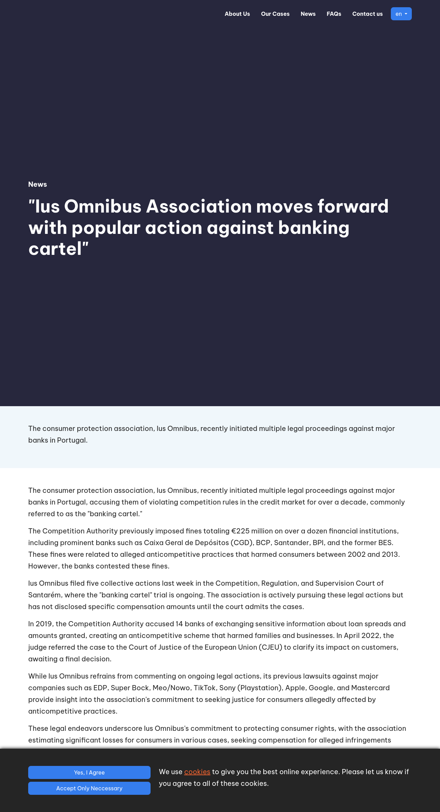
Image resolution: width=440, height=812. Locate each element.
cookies (197, 771)
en (399, 13)
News (308, 13)
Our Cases (275, 13)
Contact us (367, 13)
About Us (237, 13)
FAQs (334, 13)
